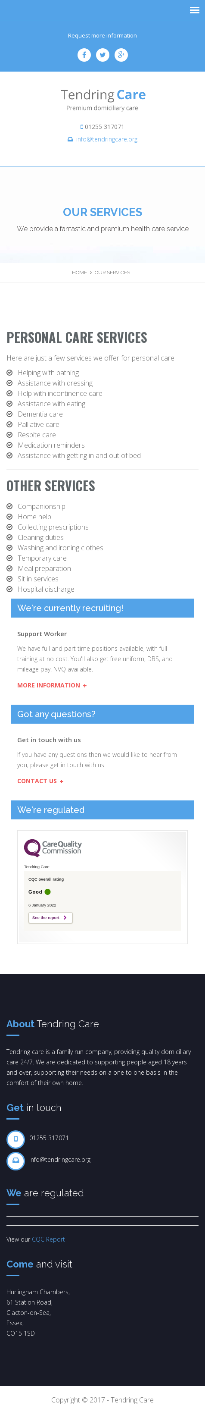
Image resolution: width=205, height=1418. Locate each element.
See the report (45, 918)
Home (79, 273)
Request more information (102, 35)
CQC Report (48, 1239)
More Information (52, 685)
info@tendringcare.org (106, 139)
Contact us (40, 781)
